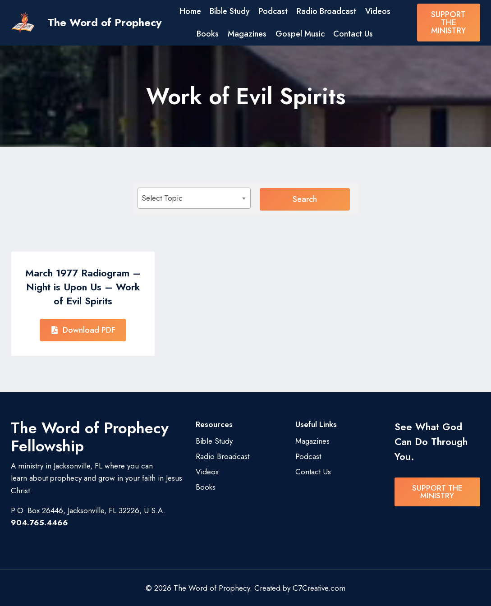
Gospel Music (300, 34)
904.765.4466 (39, 522)
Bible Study (230, 11)
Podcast (273, 11)
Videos (377, 11)
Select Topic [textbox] (162, 198)
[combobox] (203, 198)
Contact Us (353, 34)
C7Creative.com (319, 587)
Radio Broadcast (326, 11)
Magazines (247, 34)
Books (208, 34)
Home (190, 11)
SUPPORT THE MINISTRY (448, 23)
